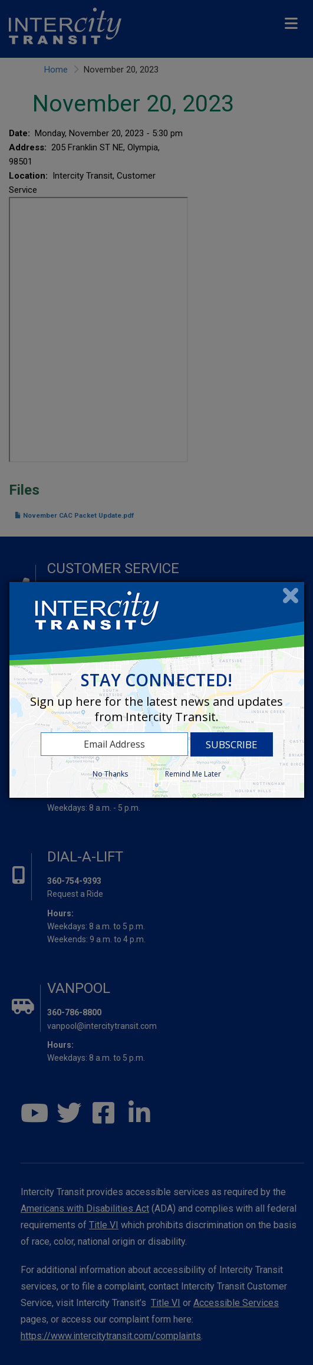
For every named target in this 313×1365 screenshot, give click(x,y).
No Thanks (110, 774)
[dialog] (156, 690)
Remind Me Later (193, 774)
